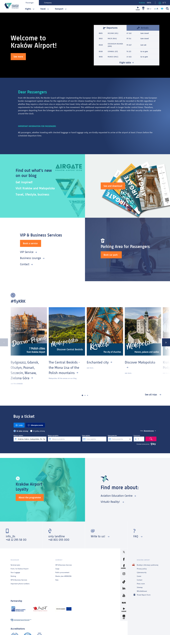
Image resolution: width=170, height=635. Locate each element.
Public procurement (62, 572)
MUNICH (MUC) (113, 57)
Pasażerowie (137, 435)
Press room (141, 584)
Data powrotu (112, 435)
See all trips (151, 394)
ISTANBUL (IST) (113, 52)
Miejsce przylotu (53, 435)
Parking (13, 576)
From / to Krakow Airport (19, 569)
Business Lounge (30, 258)
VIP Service (26, 252)
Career (139, 576)
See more (18, 56)
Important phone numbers (20, 584)
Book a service (30, 243)
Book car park (111, 254)
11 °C (162, 3)
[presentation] (4, 342)
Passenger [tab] (30, 3)
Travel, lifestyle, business (32, 194)
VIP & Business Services (19, 580)
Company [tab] (48, 3)
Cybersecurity (141, 572)
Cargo (57, 569)
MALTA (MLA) (112, 39)
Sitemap (140, 587)
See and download (113, 186)
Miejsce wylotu (18, 435)
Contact (24, 264)
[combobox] (148, 8)
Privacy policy (142, 569)
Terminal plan (15, 565)
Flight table (125, 62)
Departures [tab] (110, 27)
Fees (56, 580)
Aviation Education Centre (117, 495)
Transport (59, 9)
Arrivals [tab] (143, 27)
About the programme (30, 497)
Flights (28, 9)
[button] (82, 395)
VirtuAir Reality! (111, 502)
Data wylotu (86, 435)
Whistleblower (142, 591)
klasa (141, 431)
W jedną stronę (39, 431)
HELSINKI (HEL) (113, 33)
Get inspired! (24, 182)
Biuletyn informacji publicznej (147, 565)
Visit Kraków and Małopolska (35, 188)
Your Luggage (15, 572)
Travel (43, 9)
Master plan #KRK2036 (63, 576)
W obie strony (22, 431)
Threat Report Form (143, 595)
